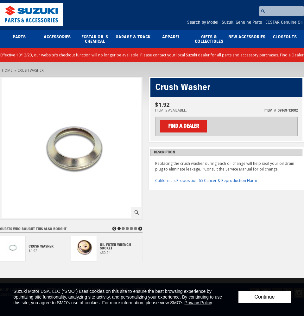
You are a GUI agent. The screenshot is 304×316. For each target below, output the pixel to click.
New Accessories (246, 37)
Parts (19, 37)
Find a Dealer (292, 55)
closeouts (285, 37)
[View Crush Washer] (35, 250)
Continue (264, 297)
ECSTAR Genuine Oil (283, 22)
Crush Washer (30, 70)
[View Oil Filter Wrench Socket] (106, 250)
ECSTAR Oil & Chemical (95, 39)
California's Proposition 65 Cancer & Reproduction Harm (206, 180)
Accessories (57, 37)
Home (7, 70)
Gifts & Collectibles (209, 39)
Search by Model (202, 22)
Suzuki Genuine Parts (242, 22)
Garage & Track (133, 37)
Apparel (171, 37)
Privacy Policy (198, 302)
